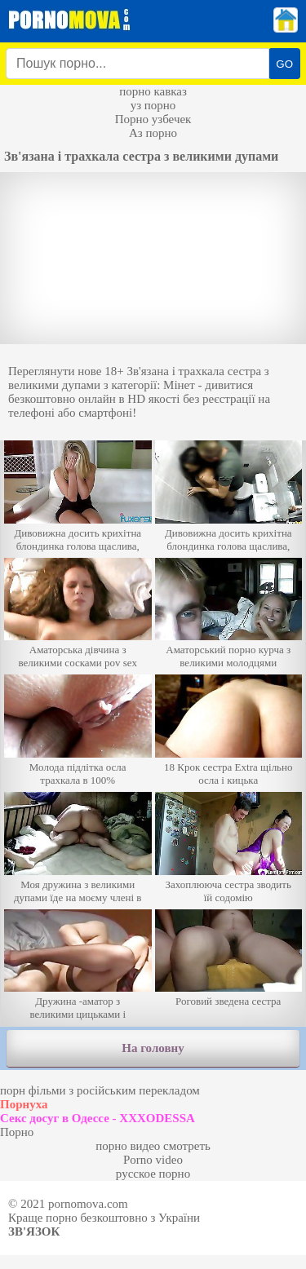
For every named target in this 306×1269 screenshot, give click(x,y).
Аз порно (153, 132)
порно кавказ (153, 91)
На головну (153, 1048)
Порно (16, 1132)
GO (284, 64)
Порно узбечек (153, 119)
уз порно (153, 105)
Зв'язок (34, 1231)
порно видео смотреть (153, 1145)
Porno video (153, 1159)
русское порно (153, 1173)
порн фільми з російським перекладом (100, 1090)
